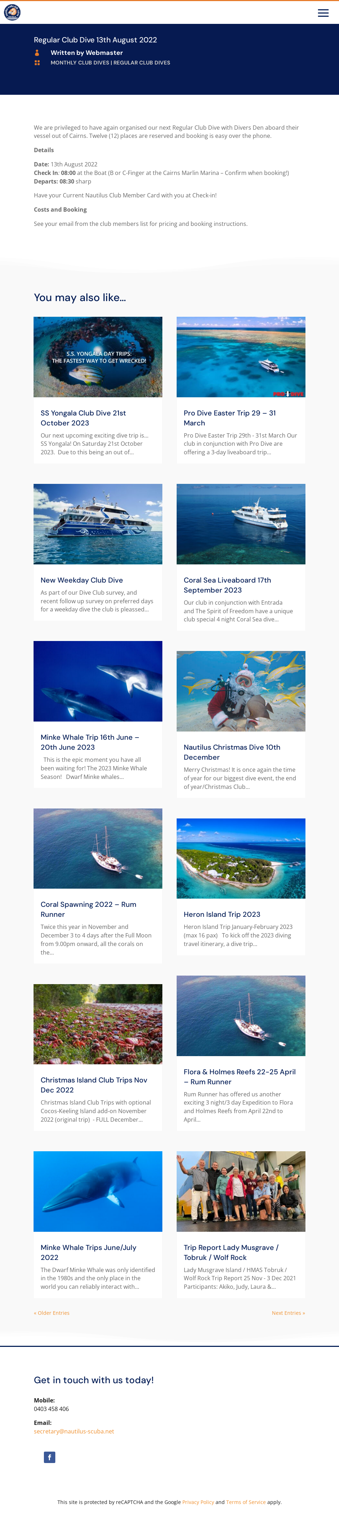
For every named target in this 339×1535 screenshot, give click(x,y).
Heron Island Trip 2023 (222, 914)
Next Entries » (288, 1312)
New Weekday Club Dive (82, 580)
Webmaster (104, 52)
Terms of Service (246, 1502)
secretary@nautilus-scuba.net (74, 1431)
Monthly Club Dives (80, 62)
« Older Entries (52, 1312)
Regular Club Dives (141, 62)
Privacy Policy (198, 1502)
